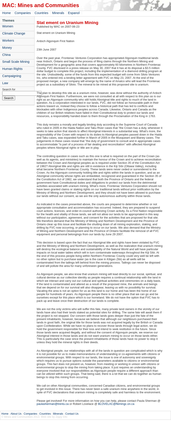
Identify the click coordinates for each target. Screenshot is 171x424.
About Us (15, 413)
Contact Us (71, 413)
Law (5, 83)
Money (7, 47)
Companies (22, 13)
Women (7, 26)
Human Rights (12, 69)
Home (6, 13)
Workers (8, 40)
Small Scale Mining (15, 61)
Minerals (58, 13)
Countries (41, 13)
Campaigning (11, 76)
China (6, 55)
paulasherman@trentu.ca (53, 404)
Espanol (73, 13)
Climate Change (13, 33)
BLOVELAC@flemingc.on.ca (116, 404)
